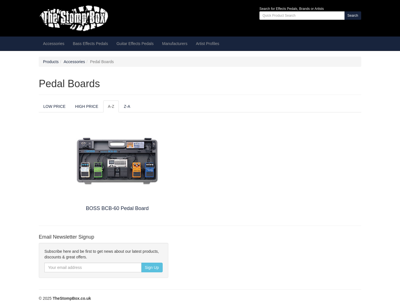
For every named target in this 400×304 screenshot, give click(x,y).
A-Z (111, 106)
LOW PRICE (54, 106)
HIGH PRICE (86, 106)
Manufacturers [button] (174, 43)
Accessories (74, 61)
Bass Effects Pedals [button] (90, 43)
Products (51, 61)
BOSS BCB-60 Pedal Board (117, 208)
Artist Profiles (207, 43)
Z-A (127, 106)
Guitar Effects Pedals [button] (135, 43)
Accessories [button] (53, 43)
